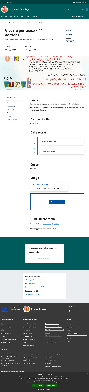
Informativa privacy (50, 360)
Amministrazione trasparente (53, 354)
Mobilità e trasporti (28, 345)
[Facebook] (71, 9)
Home (4, 23)
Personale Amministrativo (8, 339)
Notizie (69, 324)
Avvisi (68, 330)
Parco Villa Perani (42, 185)
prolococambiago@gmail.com (51, 224)
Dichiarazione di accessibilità (53, 366)
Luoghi (69, 338)
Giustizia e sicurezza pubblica (53, 327)
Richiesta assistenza (29, 363)
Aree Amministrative (7, 327)
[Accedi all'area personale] (79, 2)
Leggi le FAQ (26, 360)
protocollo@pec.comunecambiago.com (12, 372)
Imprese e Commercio (29, 333)
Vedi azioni (70, 34)
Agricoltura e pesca (50, 342)
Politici (3, 336)
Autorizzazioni (49, 339)
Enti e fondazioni (6, 333)
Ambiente (47, 333)
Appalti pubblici (27, 336)
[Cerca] (86, 9)
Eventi (23, 23)
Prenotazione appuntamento (31, 354)
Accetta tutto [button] (38, 385)
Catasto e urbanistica (29, 339)
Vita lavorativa (27, 330)
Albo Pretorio (48, 357)
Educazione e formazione (52, 324)
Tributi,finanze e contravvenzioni (54, 330)
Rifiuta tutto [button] (51, 385)
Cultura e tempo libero (29, 327)
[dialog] (44, 382)
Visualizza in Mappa (57, 202)
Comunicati (70, 327)
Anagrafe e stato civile (29, 324)
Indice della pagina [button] (12, 97)
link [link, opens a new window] (61, 382)
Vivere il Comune (14, 23)
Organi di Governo (6, 324)
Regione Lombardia (6, 2)
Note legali (48, 363)
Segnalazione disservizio (30, 357)
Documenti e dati (6, 342)
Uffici (2, 330)
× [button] (87, 373)
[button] (44, 389)
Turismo (25, 342)
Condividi (69, 31)
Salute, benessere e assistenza (53, 336)
